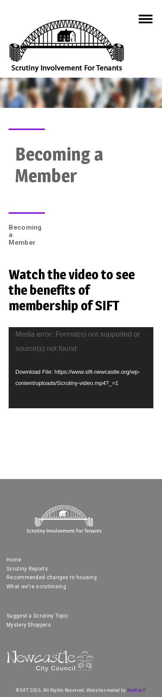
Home (13, 560)
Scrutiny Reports (27, 569)
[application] (81, 367)
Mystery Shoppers (28, 625)
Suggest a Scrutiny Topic (37, 616)
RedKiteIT (136, 690)
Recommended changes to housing (51, 577)
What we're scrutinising (36, 586)
